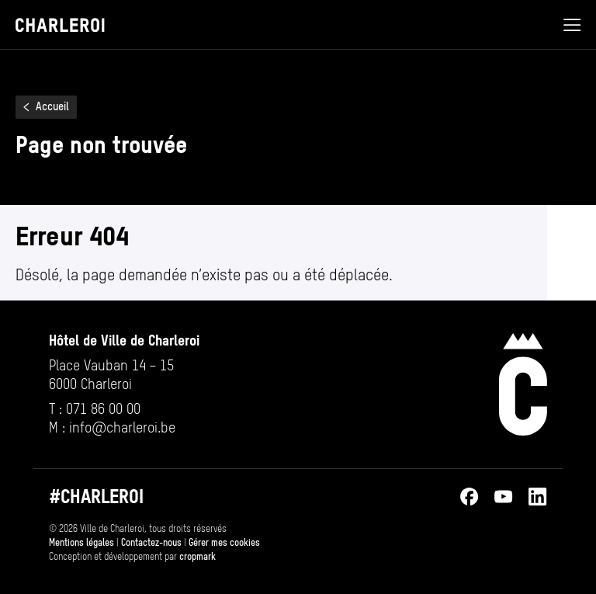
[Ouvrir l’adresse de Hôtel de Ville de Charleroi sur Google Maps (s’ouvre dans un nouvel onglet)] (124, 375)
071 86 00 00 (103, 409)
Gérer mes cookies (224, 542)
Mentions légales (81, 542)
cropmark (197, 556)
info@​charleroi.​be (122, 427)
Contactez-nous (151, 542)
